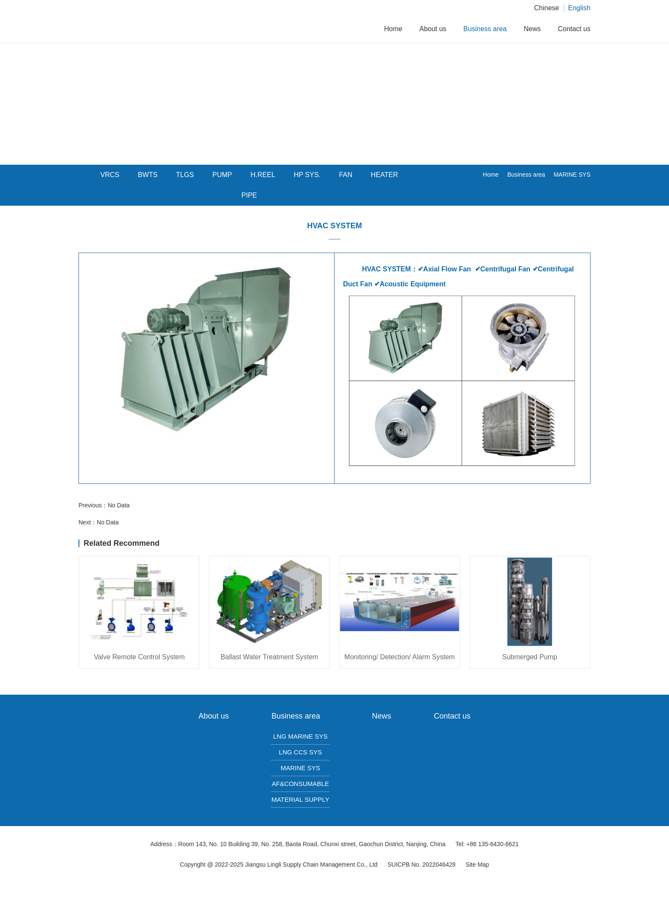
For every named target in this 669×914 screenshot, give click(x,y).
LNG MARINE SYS (300, 736)
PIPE (249, 195)
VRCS (109, 174)
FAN (345, 174)
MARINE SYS (572, 174)
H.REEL (262, 174)
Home (393, 28)
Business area (484, 28)
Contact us (574, 28)
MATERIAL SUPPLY (300, 799)
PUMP (222, 174)
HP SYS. (307, 174)
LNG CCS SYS (300, 752)
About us (432, 28)
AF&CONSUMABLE (300, 783)
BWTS (147, 174)
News (532, 28)
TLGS (185, 174)
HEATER (384, 174)
